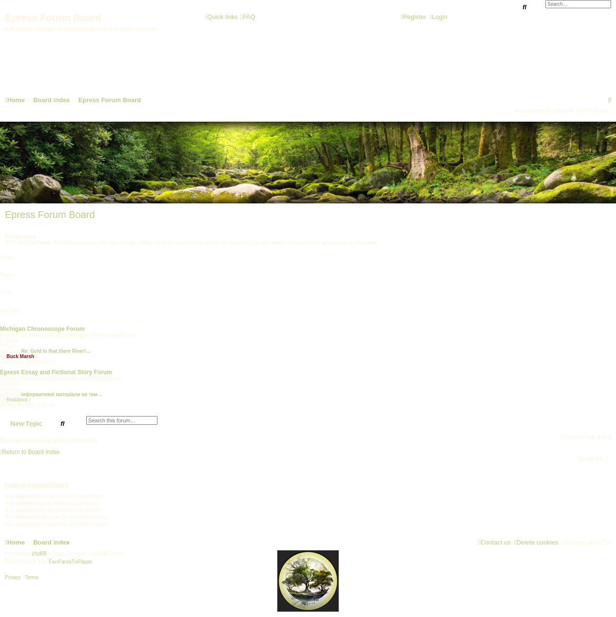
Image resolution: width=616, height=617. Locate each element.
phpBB (39, 553)
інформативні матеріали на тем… (61, 394)
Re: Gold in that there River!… (56, 351)
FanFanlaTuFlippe (70, 561)
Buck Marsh (20, 356)
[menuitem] (247, 16)
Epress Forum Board (50, 214)
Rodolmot (16, 399)
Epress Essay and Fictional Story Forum (56, 372)
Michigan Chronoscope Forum (42, 329)
